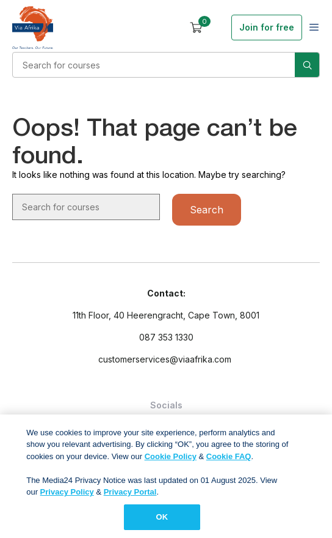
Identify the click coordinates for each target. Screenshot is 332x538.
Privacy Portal (130, 495)
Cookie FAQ (228, 459)
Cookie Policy (171, 459)
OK (162, 520)
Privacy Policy (67, 495)
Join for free (266, 27)
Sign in (218, 27)
